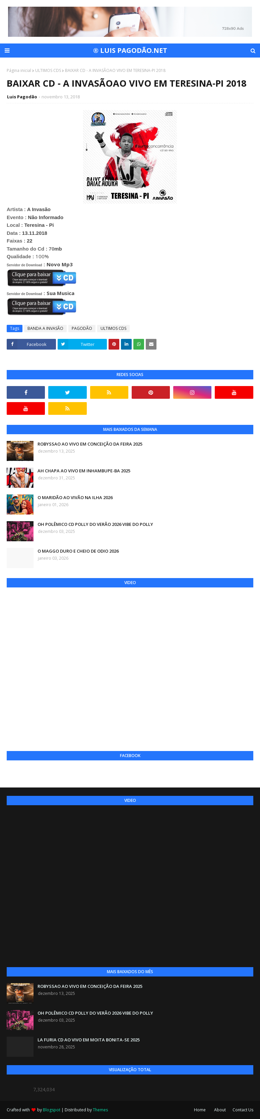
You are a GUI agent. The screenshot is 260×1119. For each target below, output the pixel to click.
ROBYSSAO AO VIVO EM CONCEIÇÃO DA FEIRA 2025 (90, 444)
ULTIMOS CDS (48, 70)
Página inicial (19, 70)
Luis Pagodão (22, 97)
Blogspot (51, 1110)
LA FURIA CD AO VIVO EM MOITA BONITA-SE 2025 (89, 1040)
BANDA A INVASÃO (45, 328)
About (220, 1110)
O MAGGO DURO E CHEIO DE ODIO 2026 (78, 551)
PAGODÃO (82, 328)
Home (200, 1110)
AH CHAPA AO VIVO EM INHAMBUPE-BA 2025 (84, 471)
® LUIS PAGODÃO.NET (130, 50)
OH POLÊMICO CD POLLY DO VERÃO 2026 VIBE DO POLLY (95, 524)
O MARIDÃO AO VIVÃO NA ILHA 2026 (75, 497)
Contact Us (243, 1110)
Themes (100, 1110)
